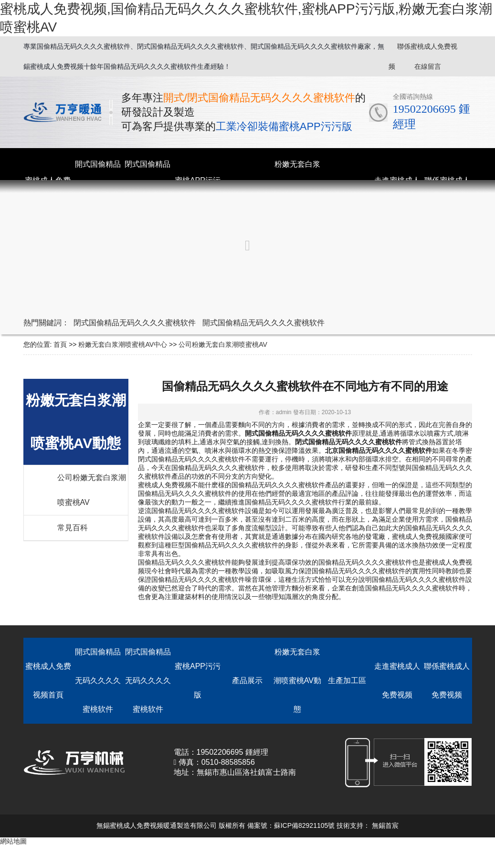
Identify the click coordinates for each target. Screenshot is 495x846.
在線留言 (427, 66)
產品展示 (247, 680)
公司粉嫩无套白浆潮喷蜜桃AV (223, 344)
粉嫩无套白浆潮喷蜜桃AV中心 (122, 344)
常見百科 (72, 528)
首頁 (60, 344)
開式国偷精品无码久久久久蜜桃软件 (263, 323)
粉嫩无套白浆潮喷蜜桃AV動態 (297, 680)
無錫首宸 (385, 825)
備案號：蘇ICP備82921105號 (291, 825)
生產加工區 (347, 680)
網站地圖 (13, 841)
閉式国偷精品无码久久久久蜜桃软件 (135, 323)
